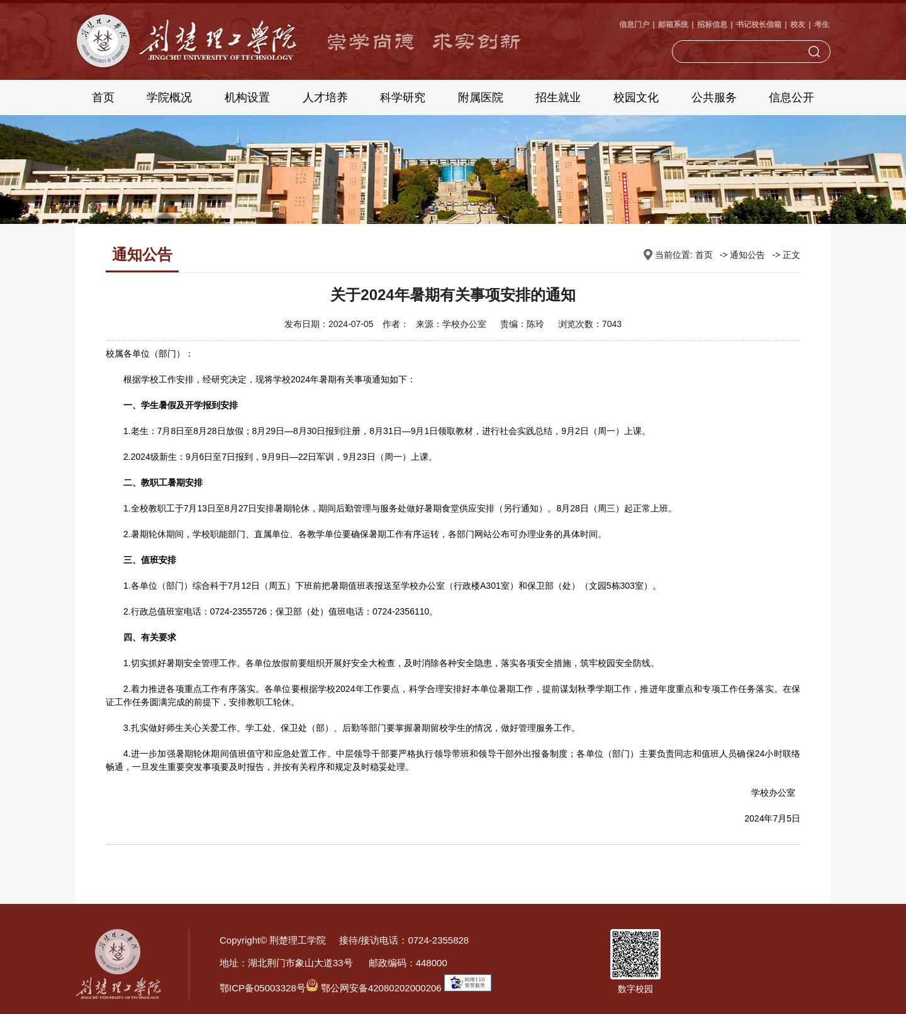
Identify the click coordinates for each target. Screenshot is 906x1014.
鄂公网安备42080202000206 (374, 988)
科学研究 (402, 97)
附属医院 (480, 97)
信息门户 (634, 24)
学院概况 (169, 97)
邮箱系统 (673, 24)
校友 (797, 24)
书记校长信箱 (758, 24)
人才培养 (325, 97)
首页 (103, 97)
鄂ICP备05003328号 (263, 988)
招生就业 (558, 97)
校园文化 (636, 97)
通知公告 (747, 255)
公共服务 (714, 97)
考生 (821, 24)
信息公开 (791, 97)
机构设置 (247, 97)
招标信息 (712, 24)
